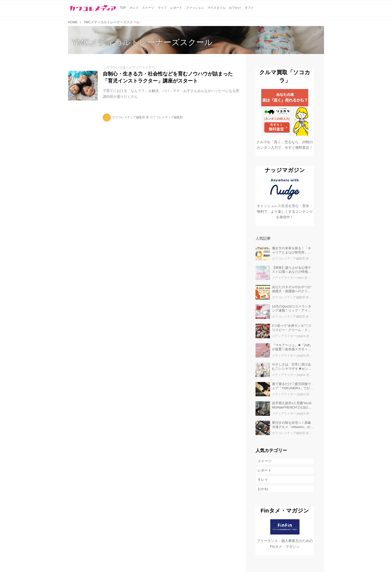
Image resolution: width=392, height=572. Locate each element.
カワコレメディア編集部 (128, 117)
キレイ (263, 480)
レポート (265, 470)
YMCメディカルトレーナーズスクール (142, 42)
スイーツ (265, 461)
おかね (263, 489)
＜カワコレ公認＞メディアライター (129, 67)
